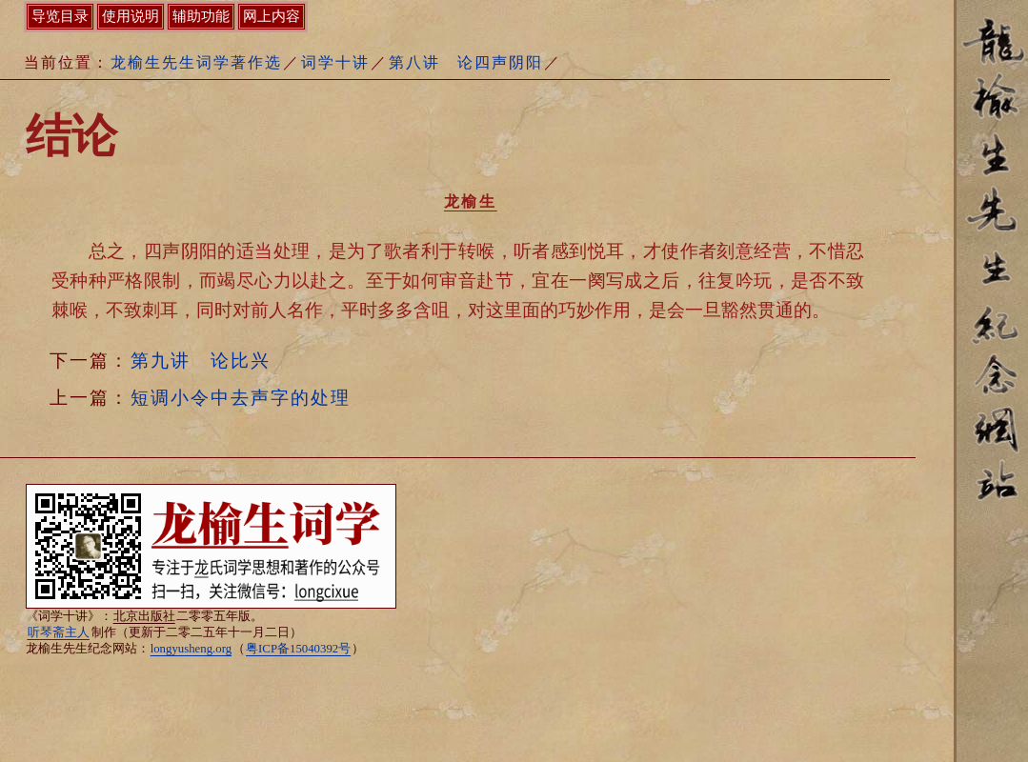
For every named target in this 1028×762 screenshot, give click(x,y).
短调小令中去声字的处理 (241, 398)
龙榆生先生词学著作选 (196, 62)
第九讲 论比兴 (201, 361)
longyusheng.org (191, 648)
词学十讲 (335, 62)
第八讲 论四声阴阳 (466, 62)
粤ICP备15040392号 (298, 648)
